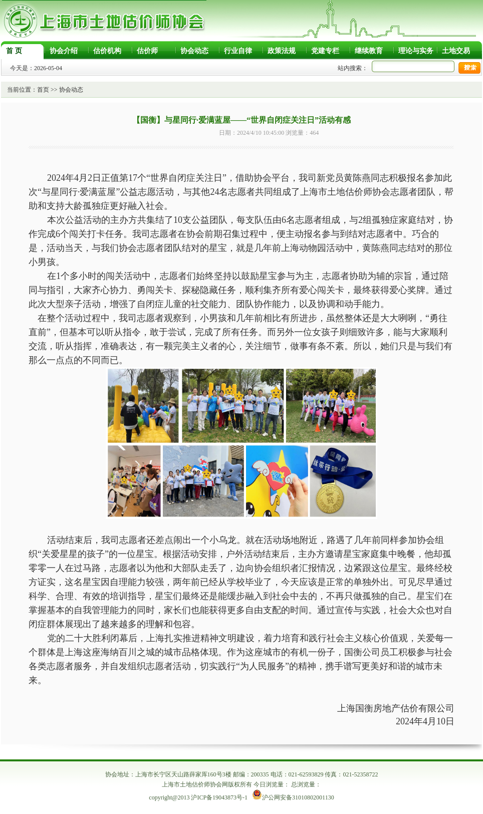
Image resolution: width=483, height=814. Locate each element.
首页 (43, 89)
